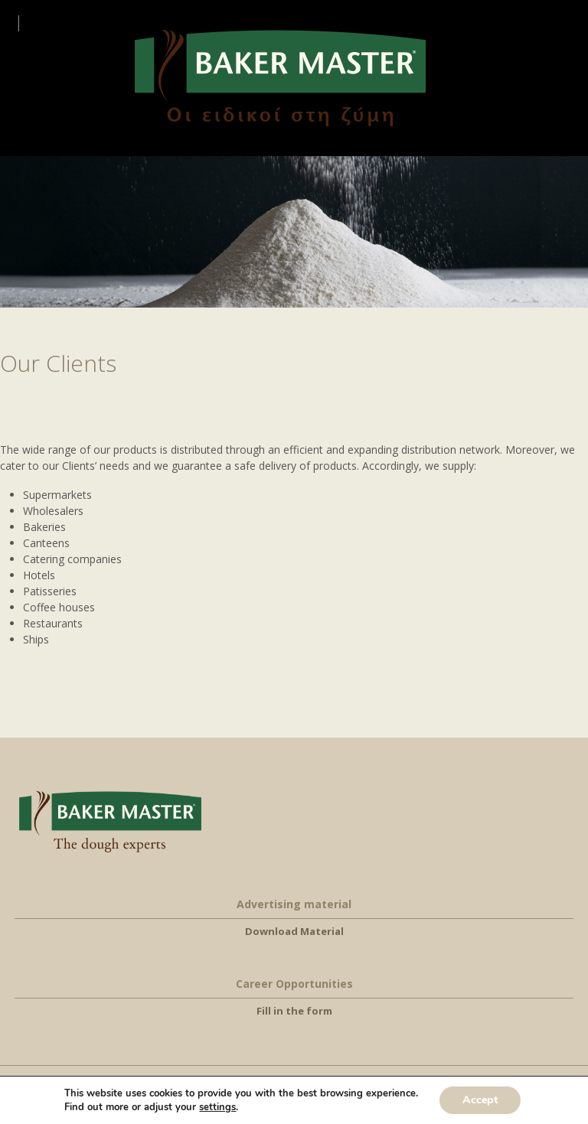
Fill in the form (294, 1011)
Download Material (294, 931)
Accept (480, 1100)
